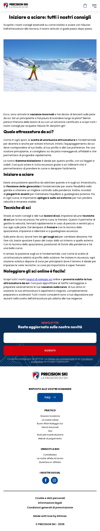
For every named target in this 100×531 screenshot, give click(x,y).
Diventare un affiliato (50, 462)
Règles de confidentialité (61, 358)
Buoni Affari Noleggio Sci (50, 423)
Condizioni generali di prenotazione (50, 507)
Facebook (45, 480)
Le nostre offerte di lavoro (50, 458)
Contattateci (50, 454)
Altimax (62, 516)
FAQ (50, 431)
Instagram (54, 480)
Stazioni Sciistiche (50, 416)
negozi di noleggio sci (39, 279)
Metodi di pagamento (50, 438)
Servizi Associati (50, 427)
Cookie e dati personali (50, 498)
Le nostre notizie (50, 419)
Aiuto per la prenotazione (50, 434)
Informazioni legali (50, 503)
